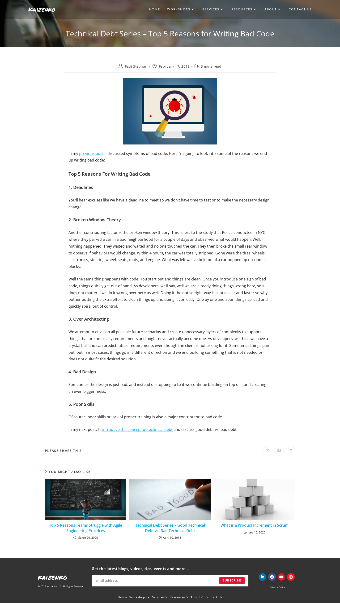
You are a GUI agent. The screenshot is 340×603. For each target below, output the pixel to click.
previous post (91, 153)
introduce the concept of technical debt (137, 429)
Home (122, 597)
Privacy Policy (277, 587)
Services (159, 597)
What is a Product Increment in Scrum (255, 525)
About (197, 597)
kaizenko (52, 577)
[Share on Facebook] (279, 450)
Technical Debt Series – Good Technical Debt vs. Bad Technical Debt (170, 528)
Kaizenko (41, 9)
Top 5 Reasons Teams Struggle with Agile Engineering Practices (85, 528)
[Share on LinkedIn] (290, 450)
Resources (179, 597)
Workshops (139, 597)
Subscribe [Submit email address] (232, 580)
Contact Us (213, 597)
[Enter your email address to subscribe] (170, 580)
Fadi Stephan (136, 66)
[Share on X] (267, 450)
